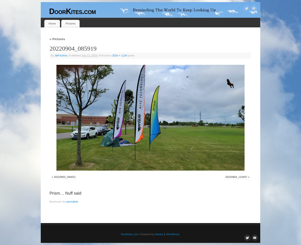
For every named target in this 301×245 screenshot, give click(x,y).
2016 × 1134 (119, 55)
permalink (72, 201)
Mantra (159, 234)
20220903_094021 (65, 177)
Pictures (70, 23)
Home (52, 23)
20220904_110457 (236, 177)
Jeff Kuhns (61, 55)
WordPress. (173, 234)
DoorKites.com (72, 11)
